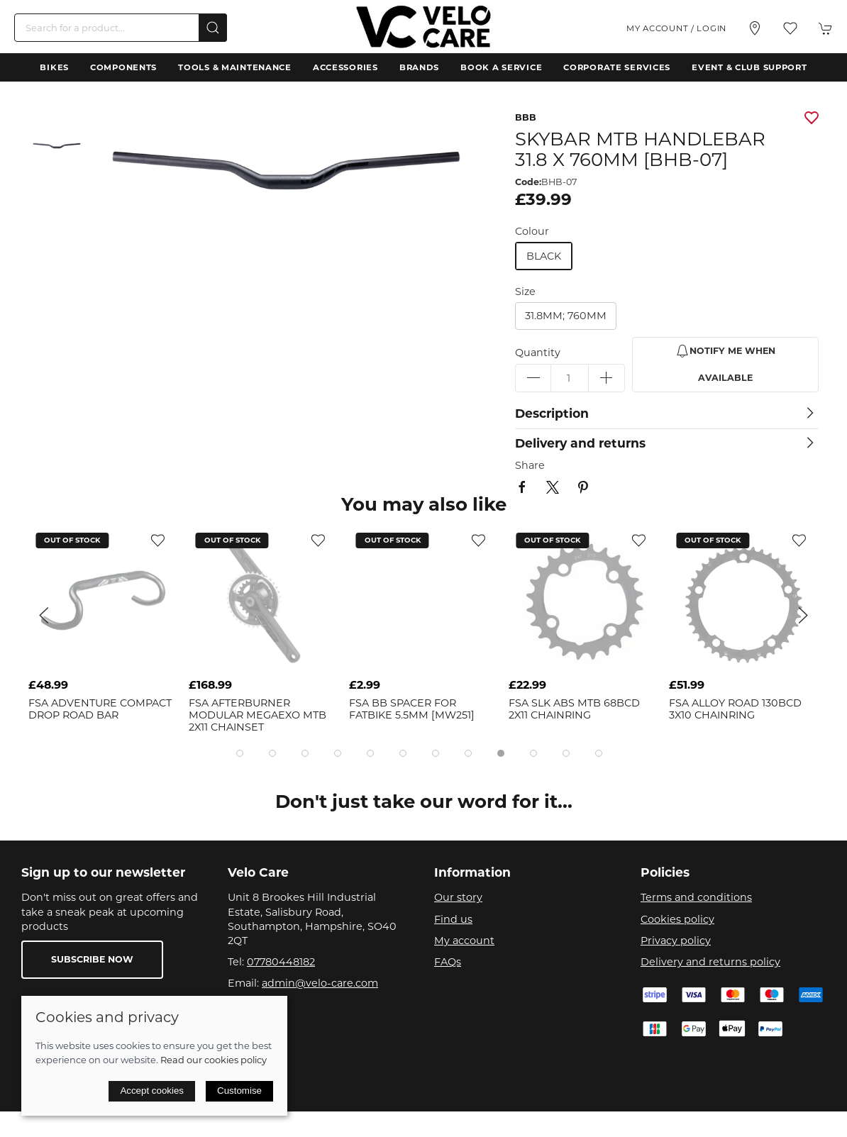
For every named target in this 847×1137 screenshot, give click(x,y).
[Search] (120, 27)
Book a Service (501, 67)
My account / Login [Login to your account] (676, 28)
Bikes (54, 67)
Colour (532, 231)
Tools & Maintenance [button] (235, 67)
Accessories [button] (345, 67)
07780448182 (281, 961)
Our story (458, 897)
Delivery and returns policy (710, 961)
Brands (419, 67)
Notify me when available (725, 363)
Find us (453, 919)
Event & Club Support (749, 67)
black (543, 256)
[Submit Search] (213, 27)
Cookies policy (677, 919)
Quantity (537, 352)
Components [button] (123, 67)
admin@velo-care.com (320, 983)
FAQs (447, 961)
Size (525, 291)
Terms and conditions (696, 897)
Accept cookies (152, 1090)
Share (530, 465)
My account (464, 940)
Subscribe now (92, 959)
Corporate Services (616, 67)
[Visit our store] (755, 28)
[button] (790, 28)
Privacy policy (676, 940)
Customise (239, 1090)
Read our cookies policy (213, 1059)
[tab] (239, 753)
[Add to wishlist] (158, 539)
